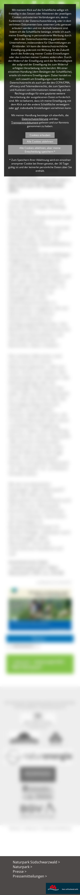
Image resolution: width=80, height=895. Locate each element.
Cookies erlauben (40, 135)
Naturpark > (22, 866)
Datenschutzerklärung (35, 119)
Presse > (19, 871)
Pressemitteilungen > (30, 876)
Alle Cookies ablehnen (40, 141)
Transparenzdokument (24, 122)
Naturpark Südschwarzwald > (36, 862)
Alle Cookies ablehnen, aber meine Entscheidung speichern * (40, 149)
